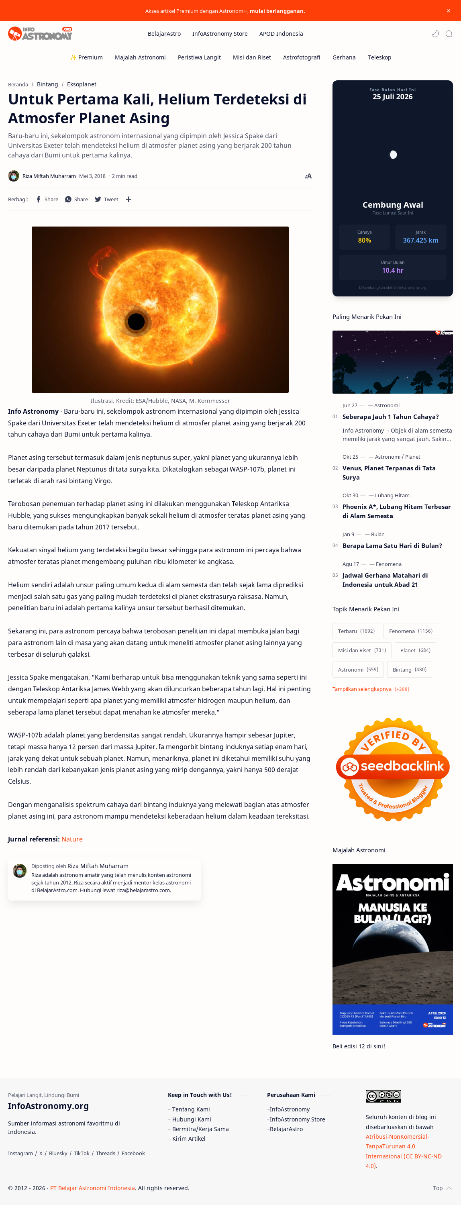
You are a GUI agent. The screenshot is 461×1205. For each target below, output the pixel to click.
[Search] (449, 34)
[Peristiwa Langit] (199, 57)
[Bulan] (378, 534)
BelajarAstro (286, 1129)
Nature (72, 839)
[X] (41, 1153)
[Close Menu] (448, 10)
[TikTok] (82, 1153)
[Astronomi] (387, 405)
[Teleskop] (380, 57)
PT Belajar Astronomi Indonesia (92, 1188)
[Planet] (412, 456)
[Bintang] (409, 670)
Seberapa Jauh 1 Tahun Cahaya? (391, 417)
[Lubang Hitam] (392, 495)
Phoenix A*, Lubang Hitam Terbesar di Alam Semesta (397, 511)
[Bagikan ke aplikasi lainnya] (128, 199)
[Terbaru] (356, 631)
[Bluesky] (58, 1153)
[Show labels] (372, 689)
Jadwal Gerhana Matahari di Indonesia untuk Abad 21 (385, 579)
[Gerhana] (344, 57)
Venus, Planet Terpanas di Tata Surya (389, 472)
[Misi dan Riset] (252, 57)
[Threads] (105, 1153)
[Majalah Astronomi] (140, 57)
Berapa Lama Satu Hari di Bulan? (392, 545)
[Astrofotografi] (301, 57)
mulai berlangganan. (277, 10)
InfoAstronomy (290, 1109)
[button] (435, 34)
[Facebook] (133, 1153)
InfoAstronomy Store (297, 1119)
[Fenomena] (389, 564)
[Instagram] (20, 1153)
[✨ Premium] (86, 57)
